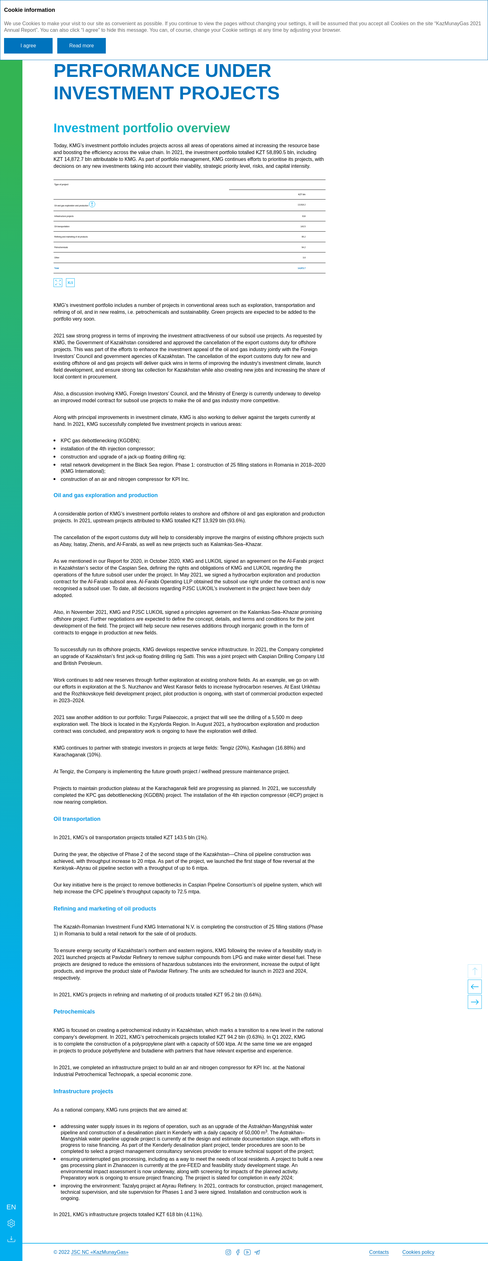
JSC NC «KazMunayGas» (100, 1252)
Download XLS (70, 282)
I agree (28, 45)
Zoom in (58, 282)
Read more (81, 45)
